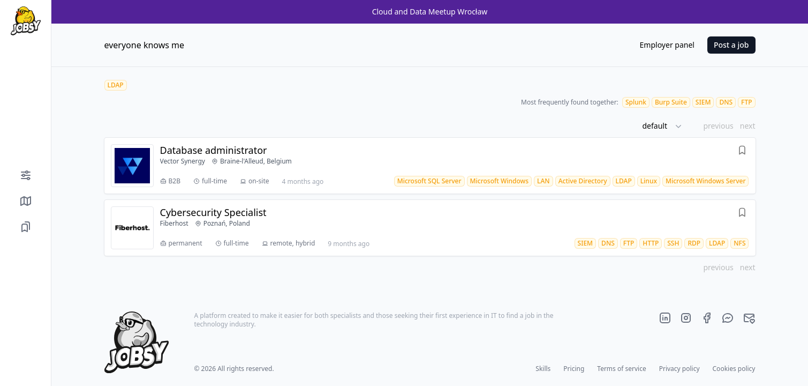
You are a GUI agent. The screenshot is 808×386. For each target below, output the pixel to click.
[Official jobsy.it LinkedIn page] (665, 317)
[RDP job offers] (694, 243)
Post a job (731, 45)
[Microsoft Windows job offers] (499, 180)
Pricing (573, 368)
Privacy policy (679, 368)
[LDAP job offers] (624, 180)
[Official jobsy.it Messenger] (727, 317)
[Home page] (25, 21)
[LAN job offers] (543, 180)
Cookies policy (734, 368)
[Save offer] (742, 151)
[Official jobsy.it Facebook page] (706, 317)
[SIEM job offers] (703, 102)
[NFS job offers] (739, 243)
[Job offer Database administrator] (430, 166)
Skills (542, 368)
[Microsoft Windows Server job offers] (705, 180)
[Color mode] (25, 366)
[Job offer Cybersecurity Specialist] (430, 228)
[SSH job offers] (673, 243)
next (748, 126)
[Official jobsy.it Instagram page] (685, 317)
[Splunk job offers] (636, 102)
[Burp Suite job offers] (671, 102)
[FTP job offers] (746, 102)
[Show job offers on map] (25, 201)
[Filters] (25, 175)
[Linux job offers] (648, 180)
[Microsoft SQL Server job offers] (429, 180)
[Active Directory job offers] (582, 180)
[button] (666, 126)
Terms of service (621, 368)
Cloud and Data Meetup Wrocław (430, 11)
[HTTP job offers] (650, 243)
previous (718, 126)
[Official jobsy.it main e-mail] (749, 317)
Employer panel (667, 45)
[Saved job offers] (25, 227)
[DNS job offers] (726, 102)
